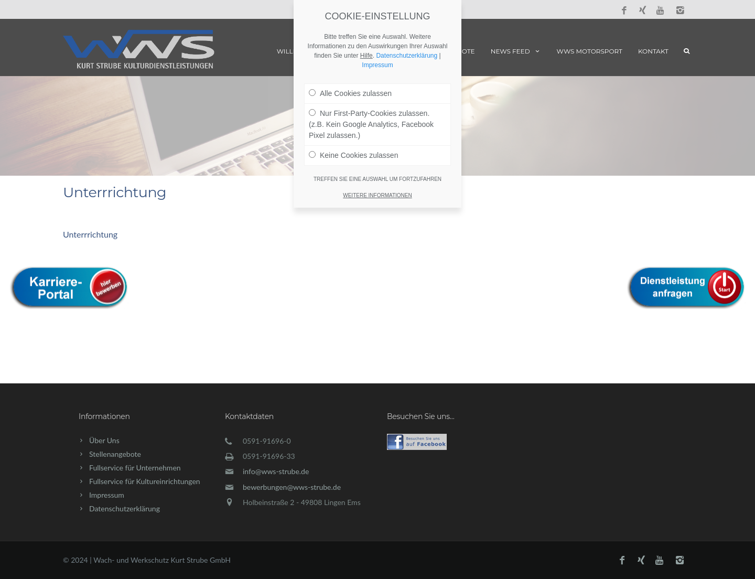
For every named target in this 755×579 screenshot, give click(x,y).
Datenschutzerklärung (124, 508)
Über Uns (104, 440)
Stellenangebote (115, 453)
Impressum (106, 494)
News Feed (516, 51)
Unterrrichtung (90, 234)
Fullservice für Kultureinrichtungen (144, 481)
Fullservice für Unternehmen (135, 467)
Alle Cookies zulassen (350, 37)
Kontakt (653, 51)
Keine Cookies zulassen (353, 98)
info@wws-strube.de (276, 471)
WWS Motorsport (589, 51)
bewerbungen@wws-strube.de (292, 487)
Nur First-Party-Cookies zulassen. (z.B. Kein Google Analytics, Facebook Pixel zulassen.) (371, 67)
